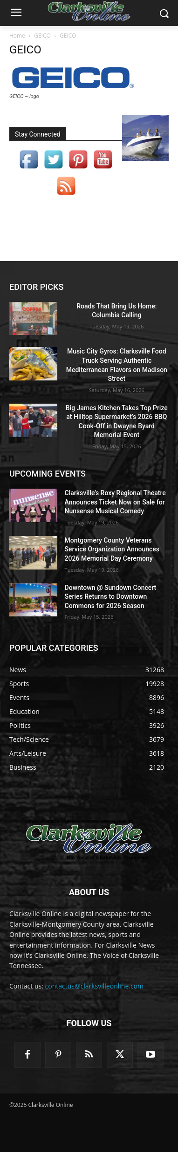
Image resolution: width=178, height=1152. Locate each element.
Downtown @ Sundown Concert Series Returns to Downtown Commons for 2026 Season (111, 596)
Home (17, 35)
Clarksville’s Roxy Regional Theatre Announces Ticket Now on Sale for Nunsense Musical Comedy (115, 502)
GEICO (42, 35)
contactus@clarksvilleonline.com (94, 986)
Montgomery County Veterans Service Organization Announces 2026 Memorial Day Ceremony (112, 549)
